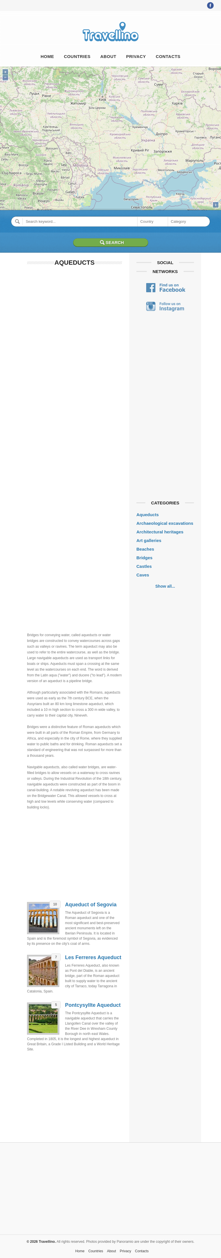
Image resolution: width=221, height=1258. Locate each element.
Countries (77, 56)
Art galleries (148, 540)
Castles (144, 566)
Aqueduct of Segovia (91, 904)
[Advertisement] (75, 359)
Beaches (145, 549)
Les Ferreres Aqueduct (93, 957)
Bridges (144, 557)
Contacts (168, 56)
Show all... (165, 586)
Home (47, 56)
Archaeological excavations (164, 523)
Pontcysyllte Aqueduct (93, 1005)
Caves (142, 574)
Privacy (136, 56)
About (108, 56)
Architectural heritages (159, 531)
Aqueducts (147, 514)
